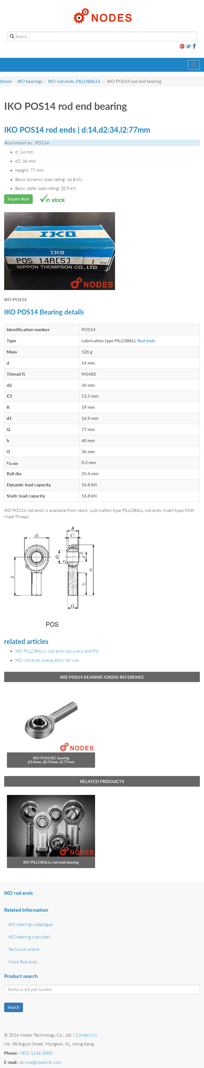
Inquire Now (18, 199)
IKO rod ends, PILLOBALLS (74, 81)
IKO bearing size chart (29, 936)
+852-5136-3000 (35, 1052)
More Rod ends (23, 961)
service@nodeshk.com (40, 1062)
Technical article (23, 949)
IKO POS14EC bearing (51, 758)
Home (6, 81)
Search (13, 1007)
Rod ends (146, 340)
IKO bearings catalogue (30, 924)
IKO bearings (29, 81)
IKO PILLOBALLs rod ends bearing (51, 862)
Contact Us (86, 1034)
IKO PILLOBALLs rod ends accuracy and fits (57, 650)
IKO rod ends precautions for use (47, 660)
